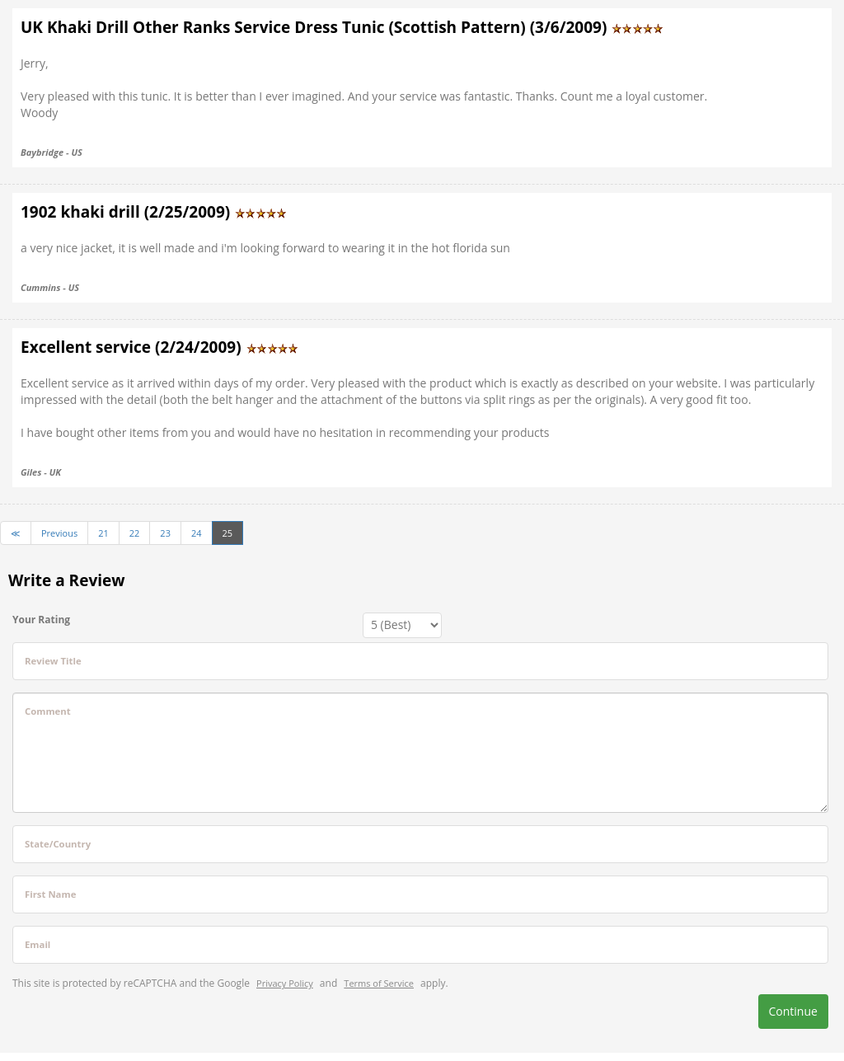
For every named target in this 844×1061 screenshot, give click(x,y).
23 (165, 533)
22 (134, 533)
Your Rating (41, 620)
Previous (59, 533)
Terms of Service (379, 983)
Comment (48, 711)
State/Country (58, 844)
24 (196, 533)
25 (228, 533)
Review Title (53, 661)
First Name (50, 894)
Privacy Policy (284, 983)
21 (103, 533)
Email (37, 944)
